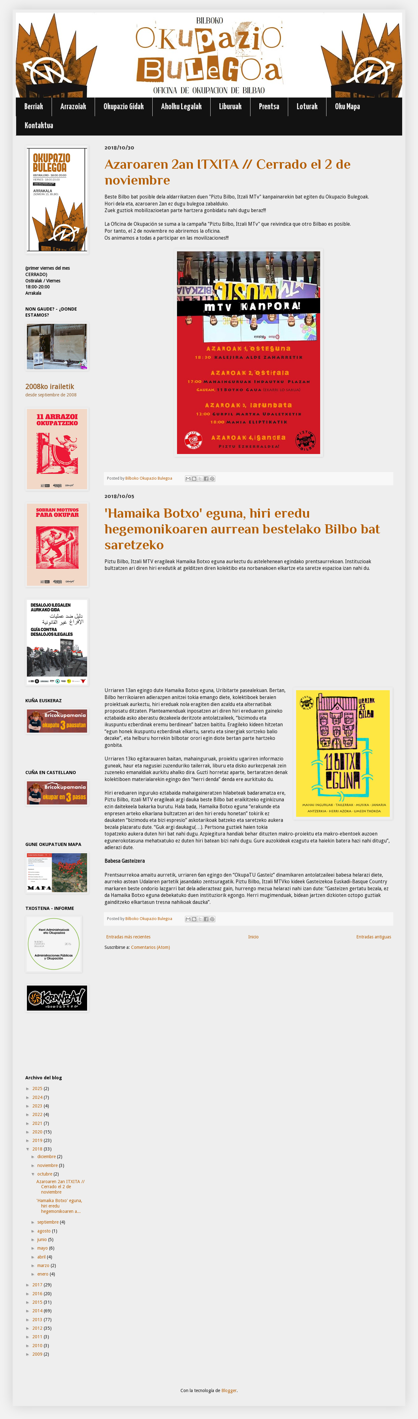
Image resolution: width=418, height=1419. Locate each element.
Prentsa (269, 107)
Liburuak (230, 107)
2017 (38, 1284)
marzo (44, 1265)
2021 (38, 1123)
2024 (38, 1097)
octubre (45, 1173)
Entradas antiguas (373, 936)
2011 (38, 1336)
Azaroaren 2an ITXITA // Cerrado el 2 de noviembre (60, 1187)
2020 (38, 1131)
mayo (43, 1248)
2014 (38, 1310)
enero (43, 1274)
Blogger (229, 1390)
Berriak (33, 107)
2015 (38, 1302)
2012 (38, 1328)
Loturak (307, 107)
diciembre (47, 1156)
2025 (38, 1088)
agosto (44, 1230)
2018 (38, 1148)
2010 (38, 1345)
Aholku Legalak (181, 107)
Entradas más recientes (128, 936)
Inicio (253, 936)
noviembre (48, 1165)
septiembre (48, 1222)
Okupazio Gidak (124, 107)
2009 (38, 1354)
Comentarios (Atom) (150, 947)
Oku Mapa (347, 107)
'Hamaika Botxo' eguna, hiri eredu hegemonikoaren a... (59, 1206)
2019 (38, 1140)
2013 (38, 1319)
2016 (38, 1293)
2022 (38, 1114)
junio (42, 1239)
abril (42, 1256)
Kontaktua (39, 126)
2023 (38, 1105)
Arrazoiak (73, 107)
